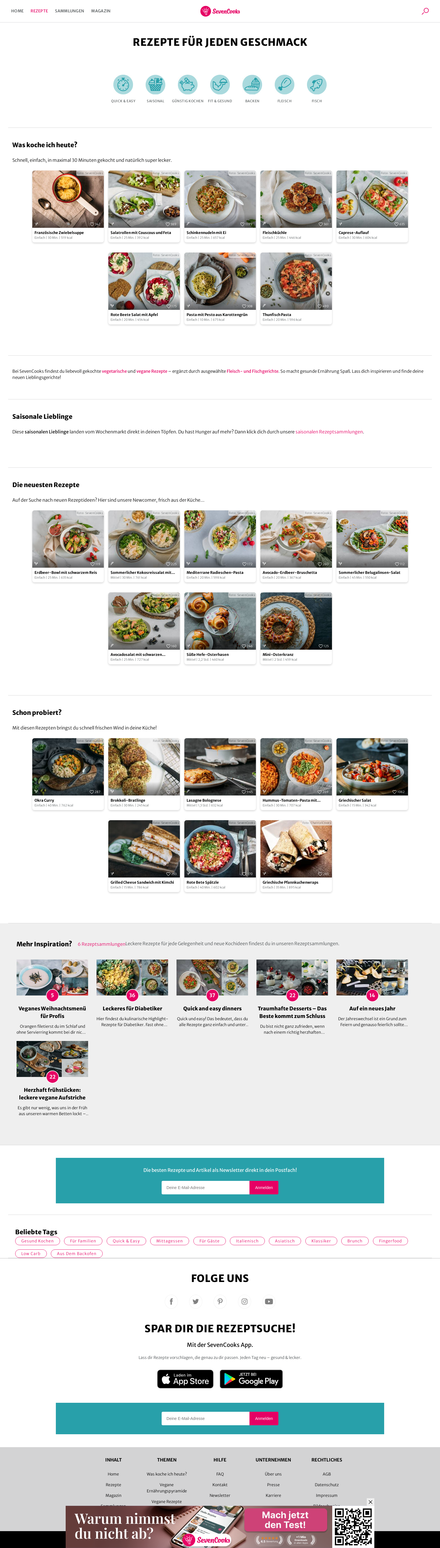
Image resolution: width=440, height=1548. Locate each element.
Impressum (327, 1495)
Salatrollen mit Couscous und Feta (141, 232)
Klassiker (321, 1241)
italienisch (247, 1241)
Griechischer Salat (355, 800)
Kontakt (220, 1484)
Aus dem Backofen (77, 1253)
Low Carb (31, 1253)
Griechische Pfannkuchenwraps (290, 882)
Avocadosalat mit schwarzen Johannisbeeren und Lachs (136, 655)
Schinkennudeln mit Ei (206, 232)
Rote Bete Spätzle (203, 882)
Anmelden (264, 1187)
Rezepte (39, 10)
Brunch (355, 1241)
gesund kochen (37, 1241)
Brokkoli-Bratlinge (128, 800)
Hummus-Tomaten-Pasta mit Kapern (290, 800)
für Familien (83, 1241)
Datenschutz (327, 1484)
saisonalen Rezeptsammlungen (329, 432)
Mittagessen (169, 1241)
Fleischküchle (275, 232)
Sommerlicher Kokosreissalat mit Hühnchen (141, 573)
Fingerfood (390, 1241)
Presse (273, 1484)
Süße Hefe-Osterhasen (208, 654)
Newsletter (220, 1495)
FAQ (220, 1474)
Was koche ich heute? (167, 1474)
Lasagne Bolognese (204, 800)
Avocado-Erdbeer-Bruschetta (290, 572)
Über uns (273, 1474)
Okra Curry (44, 800)
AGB (327, 1474)
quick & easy (126, 1241)
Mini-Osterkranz (278, 654)
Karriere (273, 1495)
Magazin (101, 10)
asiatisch (285, 1241)
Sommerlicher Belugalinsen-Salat (369, 572)
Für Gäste (210, 1241)
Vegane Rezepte (167, 1501)
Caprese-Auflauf (354, 232)
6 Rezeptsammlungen (101, 944)
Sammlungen (69, 10)
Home (17, 10)
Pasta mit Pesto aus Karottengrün (217, 314)
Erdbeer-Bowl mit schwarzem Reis (66, 572)
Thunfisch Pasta (277, 314)
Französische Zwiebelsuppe (59, 232)
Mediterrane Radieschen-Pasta (215, 572)
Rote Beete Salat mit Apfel (134, 314)
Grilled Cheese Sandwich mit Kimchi (142, 882)
